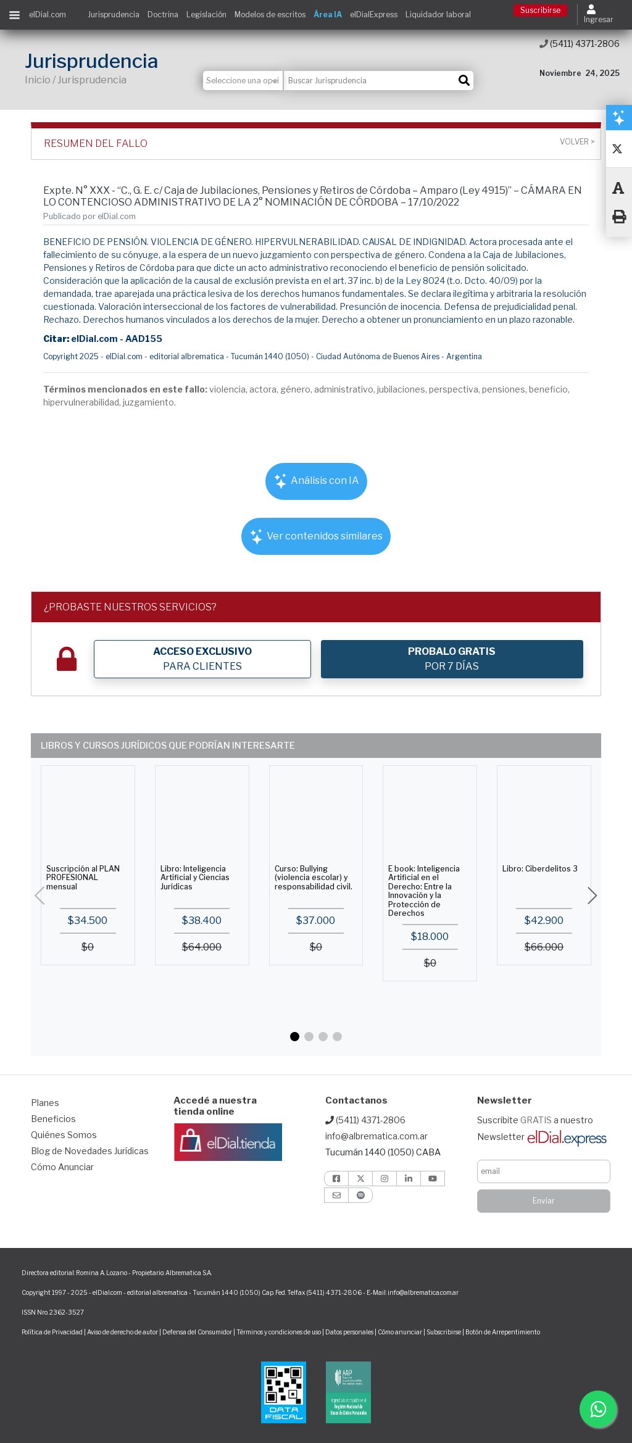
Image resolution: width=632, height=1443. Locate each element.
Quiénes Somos (64, 1134)
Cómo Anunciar (62, 1167)
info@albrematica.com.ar (376, 1136)
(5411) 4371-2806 (579, 43)
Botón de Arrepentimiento (502, 1332)
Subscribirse (444, 1332)
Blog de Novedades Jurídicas (90, 1151)
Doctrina (163, 14)
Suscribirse (540, 10)
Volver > (577, 142)
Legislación (206, 14)
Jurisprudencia (113, 14)
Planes (45, 1102)
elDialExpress (373, 14)
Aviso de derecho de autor (122, 1332)
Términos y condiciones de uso (278, 1332)
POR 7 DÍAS (452, 659)
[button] (294, 1036)
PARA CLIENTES (202, 659)
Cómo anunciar (400, 1332)
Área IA (328, 14)
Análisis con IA (316, 481)
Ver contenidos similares (316, 536)
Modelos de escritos (270, 14)
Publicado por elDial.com (89, 216)
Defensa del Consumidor (197, 1332)
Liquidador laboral (438, 14)
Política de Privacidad (52, 1332)
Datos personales (349, 1332)
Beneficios (53, 1118)
